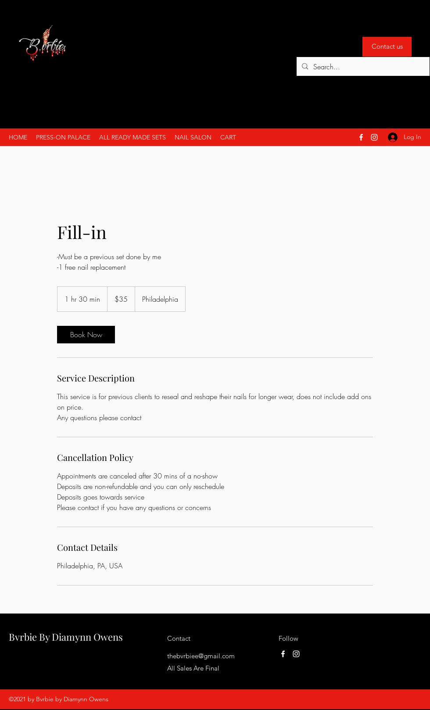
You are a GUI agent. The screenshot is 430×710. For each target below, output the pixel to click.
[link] (86, 334)
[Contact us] (387, 47)
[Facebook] (361, 137)
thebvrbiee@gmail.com (201, 656)
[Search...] (362, 66)
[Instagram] (374, 137)
